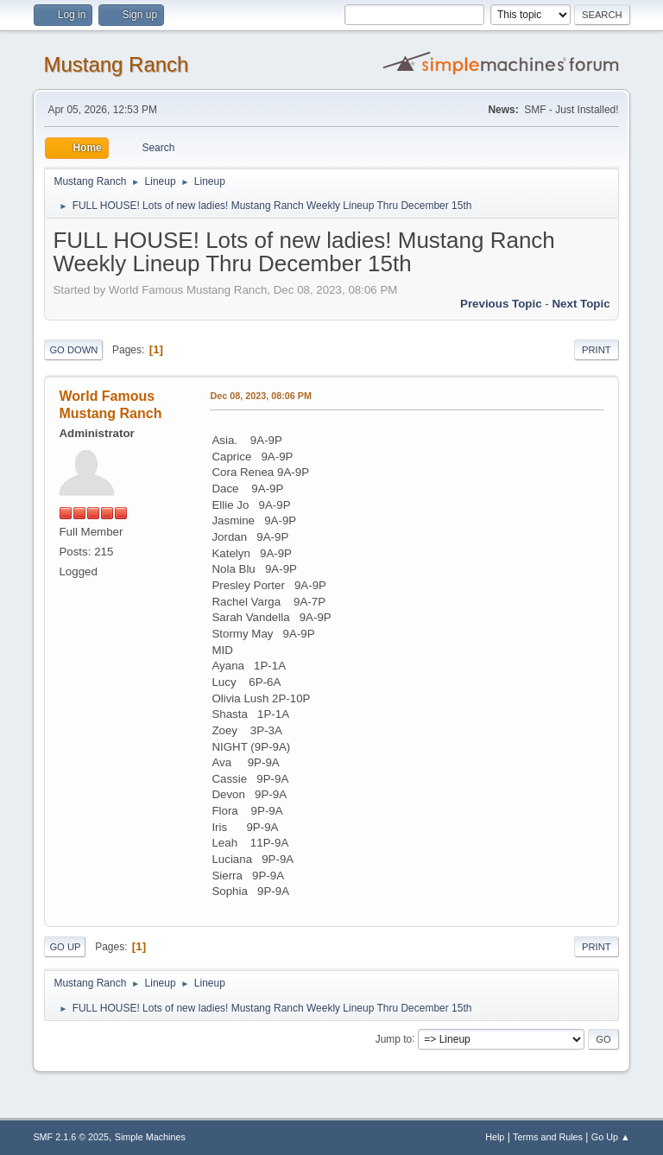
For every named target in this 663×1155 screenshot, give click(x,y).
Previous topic (501, 303)
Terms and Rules (548, 1137)
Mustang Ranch (115, 64)
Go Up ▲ (610, 1137)
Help (494, 1137)
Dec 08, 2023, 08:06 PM (260, 395)
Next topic (580, 303)
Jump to (394, 1038)
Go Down (73, 350)
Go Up (64, 947)
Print (596, 350)
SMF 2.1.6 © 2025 (71, 1137)
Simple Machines (150, 1137)
